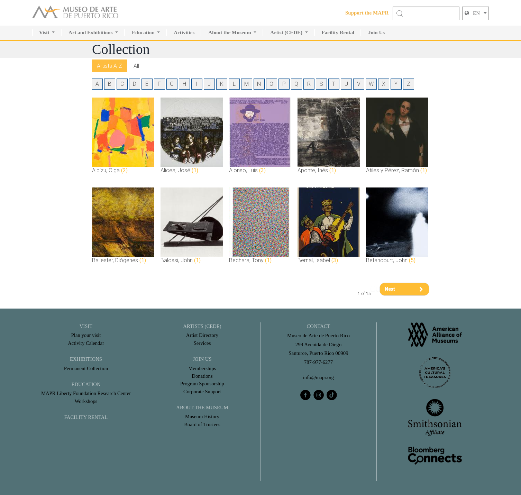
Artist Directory (202, 335)
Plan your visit (86, 335)
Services (202, 343)
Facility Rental (338, 32)
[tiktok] (332, 395)
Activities (184, 32)
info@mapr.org (318, 377)
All (137, 65)
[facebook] (305, 395)
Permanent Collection (85, 368)
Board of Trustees (202, 424)
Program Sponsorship (202, 383)
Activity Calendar (85, 343)
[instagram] (318, 395)
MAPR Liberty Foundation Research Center (86, 393)
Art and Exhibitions (90, 32)
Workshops (86, 401)
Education (143, 32)
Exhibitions (86, 359)
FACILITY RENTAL (86, 417)
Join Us (376, 32)
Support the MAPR (367, 13)
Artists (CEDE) (202, 326)
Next (390, 289)
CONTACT (319, 326)
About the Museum (229, 32)
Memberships (202, 368)
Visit (44, 32)
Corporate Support (202, 391)
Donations (202, 376)
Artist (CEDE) (286, 32)
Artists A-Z (109, 65)
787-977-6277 (318, 362)
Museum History (202, 416)
